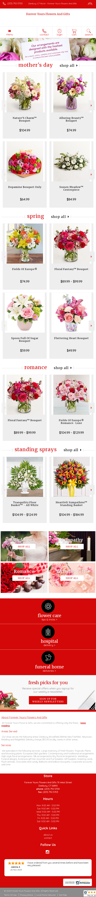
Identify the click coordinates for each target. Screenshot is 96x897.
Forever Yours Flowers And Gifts (48, 14)
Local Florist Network (46, 895)
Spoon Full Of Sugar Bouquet (24, 339)
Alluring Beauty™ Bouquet (71, 119)
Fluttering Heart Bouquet (71, 338)
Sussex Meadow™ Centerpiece (71, 188)
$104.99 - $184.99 (71, 515)
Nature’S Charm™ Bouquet (25, 119)
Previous (4, 105)
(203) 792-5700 (15, 3)
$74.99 (71, 130)
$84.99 (71, 199)
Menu (9, 34)
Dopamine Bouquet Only (24, 187)
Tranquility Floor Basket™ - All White (24, 504)
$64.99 (24, 199)
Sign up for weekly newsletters (48, 700)
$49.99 (71, 350)
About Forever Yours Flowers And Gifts (24, 717)
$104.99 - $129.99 (71, 432)
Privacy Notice (26, 895)
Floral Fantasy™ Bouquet (71, 269)
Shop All (67, 65)
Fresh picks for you (48, 686)
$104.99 (24, 130)
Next (92, 105)
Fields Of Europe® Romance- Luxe (71, 422)
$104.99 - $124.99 (24, 515)
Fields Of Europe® (24, 269)
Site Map (63, 895)
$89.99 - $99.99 (71, 281)
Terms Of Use (10, 895)
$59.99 (24, 350)
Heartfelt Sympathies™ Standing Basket (71, 504)
